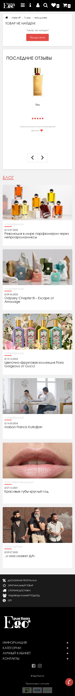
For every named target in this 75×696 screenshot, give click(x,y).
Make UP (16, 17)
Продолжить (37, 37)
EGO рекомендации (19, 482)
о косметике (13, 546)
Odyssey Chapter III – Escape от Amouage (29, 300)
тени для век (40, 17)
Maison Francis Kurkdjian (23, 427)
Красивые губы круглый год (26, 491)
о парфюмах (14, 224)
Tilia (37, 105)
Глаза (27, 17)
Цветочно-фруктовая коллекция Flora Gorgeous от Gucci (34, 364)
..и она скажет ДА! (19, 556)
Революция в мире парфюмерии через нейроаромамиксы (36, 235)
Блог (8, 177)
